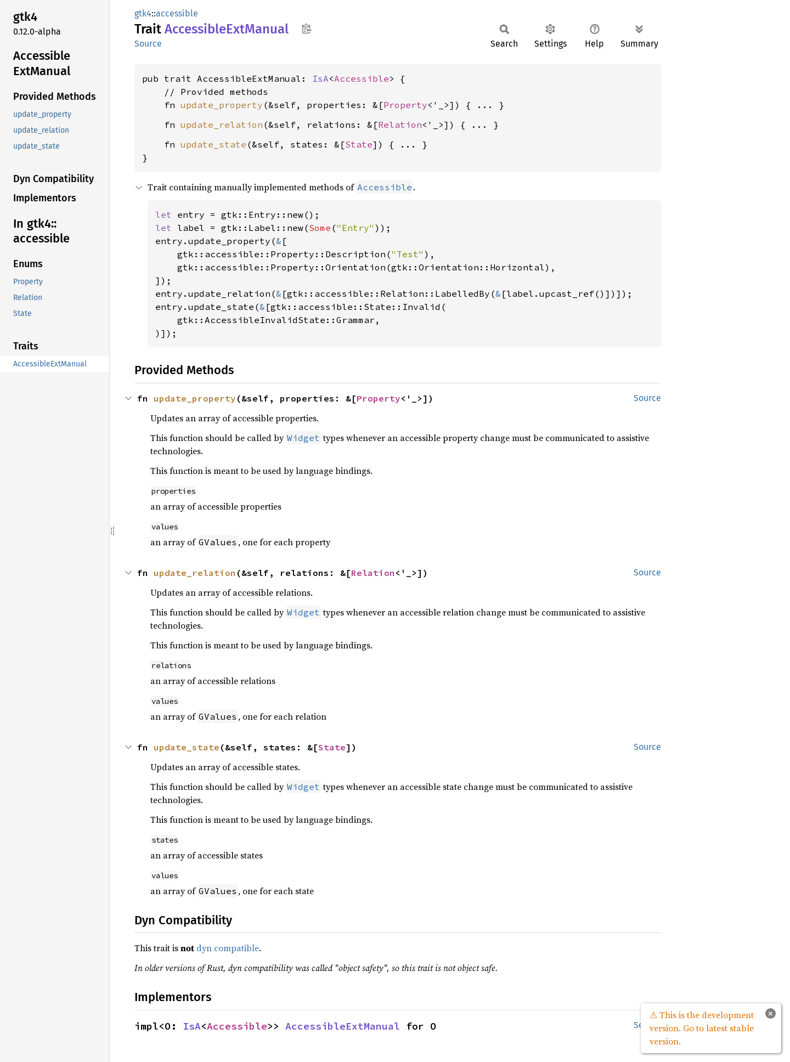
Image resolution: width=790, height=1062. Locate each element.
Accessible (361, 78)
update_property (221, 104)
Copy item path (306, 28)
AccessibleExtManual (342, 1026)
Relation (400, 124)
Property (405, 104)
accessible (177, 13)
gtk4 (142, 13)
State (359, 144)
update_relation (221, 124)
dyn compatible (227, 948)
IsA (320, 78)
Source (148, 43)
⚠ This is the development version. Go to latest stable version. (702, 1028)
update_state (213, 144)
